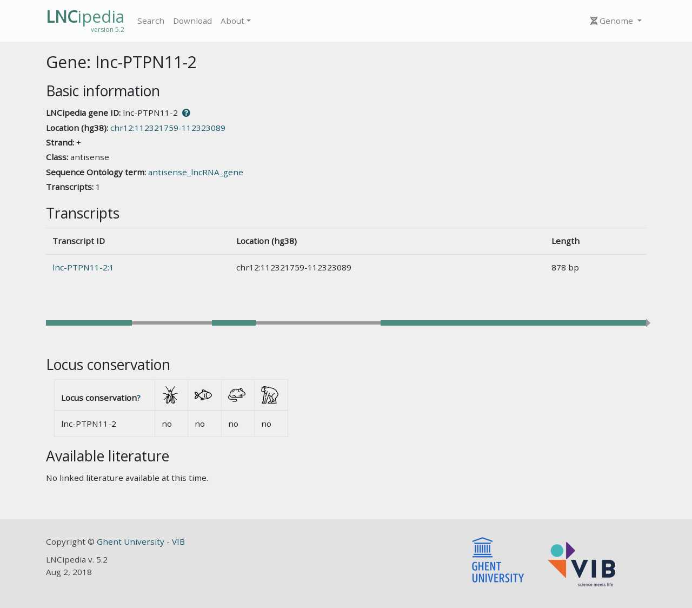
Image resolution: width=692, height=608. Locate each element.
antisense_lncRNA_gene (195, 172)
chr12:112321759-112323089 (167, 127)
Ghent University (132, 541)
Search (150, 20)
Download (192, 20)
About (232, 20)
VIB (178, 541)
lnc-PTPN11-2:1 (83, 267)
